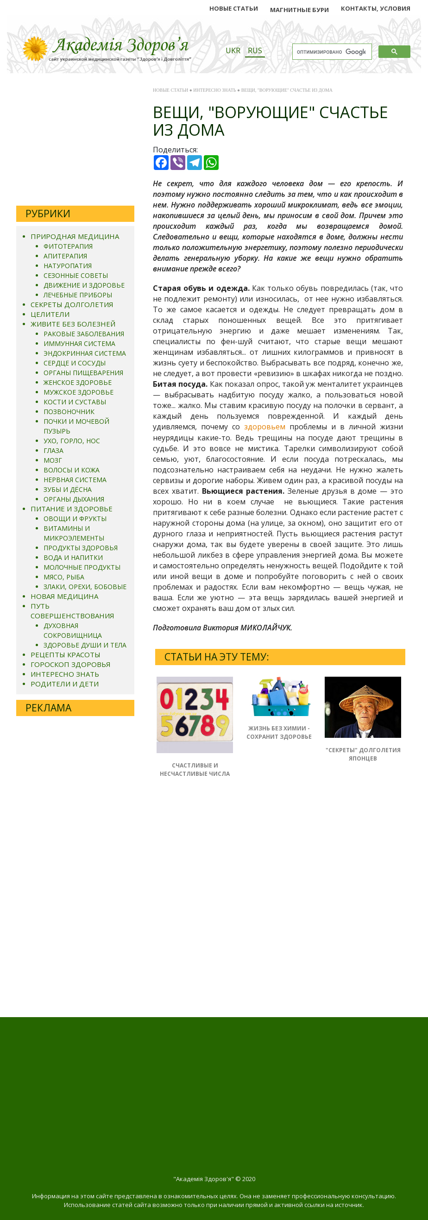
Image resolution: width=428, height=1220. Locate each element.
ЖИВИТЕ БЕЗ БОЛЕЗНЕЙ (73, 323)
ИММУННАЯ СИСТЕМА (79, 343)
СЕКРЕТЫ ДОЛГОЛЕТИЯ (72, 304)
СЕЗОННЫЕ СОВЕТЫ (76, 275)
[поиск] (331, 51)
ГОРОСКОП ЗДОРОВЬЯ (71, 664)
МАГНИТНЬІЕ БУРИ (299, 10)
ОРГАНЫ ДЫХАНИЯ (74, 499)
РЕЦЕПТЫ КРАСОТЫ (66, 654)
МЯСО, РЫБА (64, 576)
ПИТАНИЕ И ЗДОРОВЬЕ (72, 508)
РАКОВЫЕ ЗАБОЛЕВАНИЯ (84, 333)
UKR (233, 50)
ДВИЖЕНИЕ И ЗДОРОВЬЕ (84, 285)
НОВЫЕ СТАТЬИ (233, 8)
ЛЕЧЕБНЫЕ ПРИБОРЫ (78, 294)
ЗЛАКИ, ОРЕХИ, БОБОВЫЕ (85, 586)
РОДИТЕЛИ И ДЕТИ (65, 683)
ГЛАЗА (53, 450)
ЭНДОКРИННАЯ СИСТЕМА (85, 353)
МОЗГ (53, 460)
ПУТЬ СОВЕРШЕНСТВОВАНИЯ (72, 610)
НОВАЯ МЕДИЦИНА (64, 596)
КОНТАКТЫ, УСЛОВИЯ (375, 8)
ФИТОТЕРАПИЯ (68, 246)
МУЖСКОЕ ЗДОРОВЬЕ (78, 392)
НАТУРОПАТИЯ (68, 265)
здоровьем (264, 426)
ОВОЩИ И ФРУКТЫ (75, 518)
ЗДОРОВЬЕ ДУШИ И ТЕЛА (85, 645)
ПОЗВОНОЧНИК (69, 411)
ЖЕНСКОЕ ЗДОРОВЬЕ (78, 382)
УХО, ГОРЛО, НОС (72, 440)
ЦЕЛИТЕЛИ (50, 314)
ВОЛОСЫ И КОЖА (72, 469)
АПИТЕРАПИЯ (65, 256)
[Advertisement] (75, 141)
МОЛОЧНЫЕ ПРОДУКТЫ (82, 567)
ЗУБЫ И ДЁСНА (68, 489)
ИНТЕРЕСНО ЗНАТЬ (65, 674)
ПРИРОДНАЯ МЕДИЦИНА (75, 236)
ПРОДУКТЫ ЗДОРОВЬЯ (81, 547)
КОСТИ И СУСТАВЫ (75, 401)
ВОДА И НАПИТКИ (73, 557)
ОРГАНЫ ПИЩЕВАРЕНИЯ (83, 372)
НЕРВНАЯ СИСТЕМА (75, 479)
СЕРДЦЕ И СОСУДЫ (75, 362)
